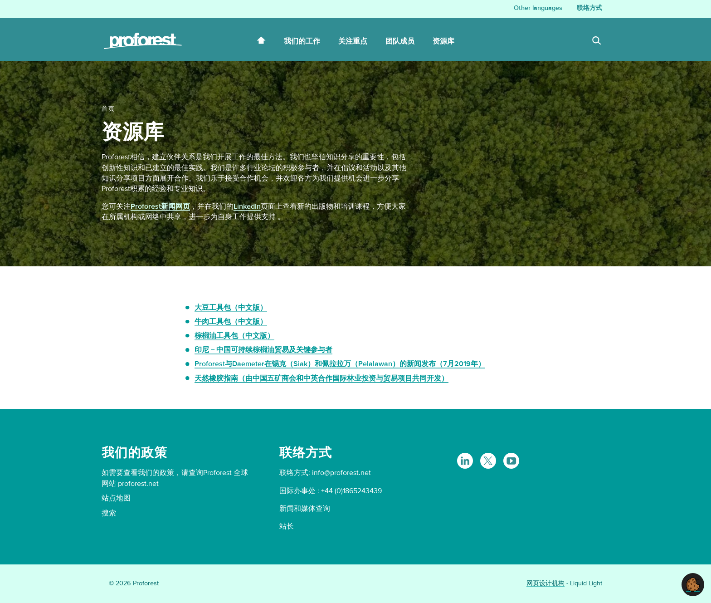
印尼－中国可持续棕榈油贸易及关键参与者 (263, 349)
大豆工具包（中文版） (231, 307)
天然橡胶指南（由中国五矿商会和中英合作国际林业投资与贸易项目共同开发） (321, 378)
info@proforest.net (341, 472)
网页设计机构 (545, 583)
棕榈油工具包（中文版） (234, 335)
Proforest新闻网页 (160, 206)
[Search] (596, 41)
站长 (286, 526)
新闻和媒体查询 (304, 508)
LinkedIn (247, 206)
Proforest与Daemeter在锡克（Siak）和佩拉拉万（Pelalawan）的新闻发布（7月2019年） (340, 363)
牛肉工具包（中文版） (231, 321)
